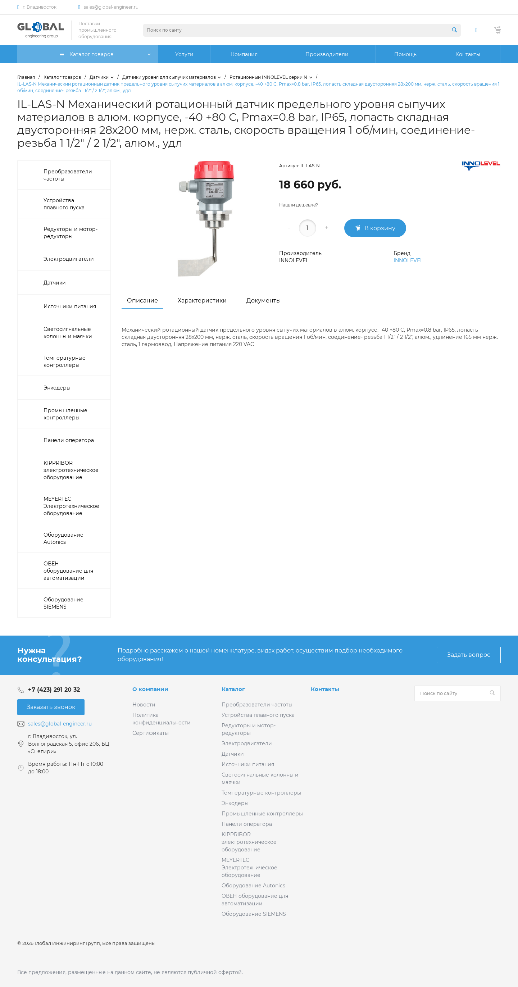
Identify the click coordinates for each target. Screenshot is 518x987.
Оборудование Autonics (253, 885)
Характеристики (202, 300)
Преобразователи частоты (257, 704)
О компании (150, 689)
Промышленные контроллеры (262, 813)
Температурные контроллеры (261, 793)
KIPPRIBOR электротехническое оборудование (249, 842)
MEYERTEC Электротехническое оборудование (249, 867)
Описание (142, 300)
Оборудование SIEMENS (254, 914)
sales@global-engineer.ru (111, 7)
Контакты (325, 689)
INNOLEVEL (408, 260)
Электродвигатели (247, 743)
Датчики (233, 754)
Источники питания (248, 764)
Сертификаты (150, 733)
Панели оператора (247, 824)
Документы (263, 300)
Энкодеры (235, 803)
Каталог (233, 689)
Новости (143, 704)
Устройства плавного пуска (258, 715)
